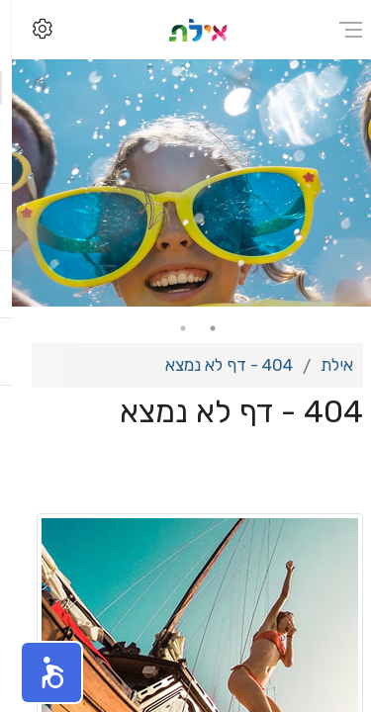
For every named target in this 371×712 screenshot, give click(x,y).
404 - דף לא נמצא (217, 365)
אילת (325, 365)
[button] (39, 672)
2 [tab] (171, 328)
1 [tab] (201, 328)
